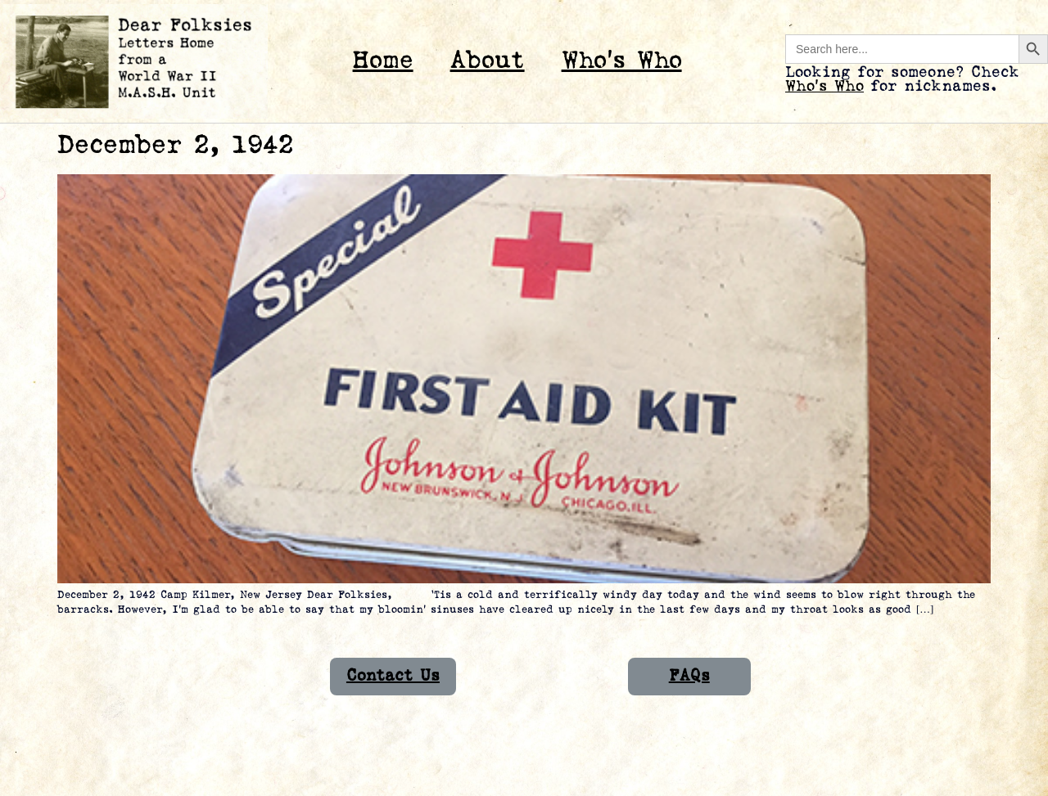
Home (383, 61)
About (487, 61)
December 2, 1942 (175, 145)
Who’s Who (622, 61)
